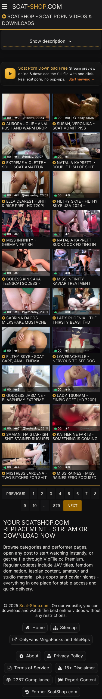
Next (72, 505)
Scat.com (37, 6)
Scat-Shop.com (34, 605)
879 (56, 505)
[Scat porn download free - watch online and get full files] (51, 73)
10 (35, 505)
